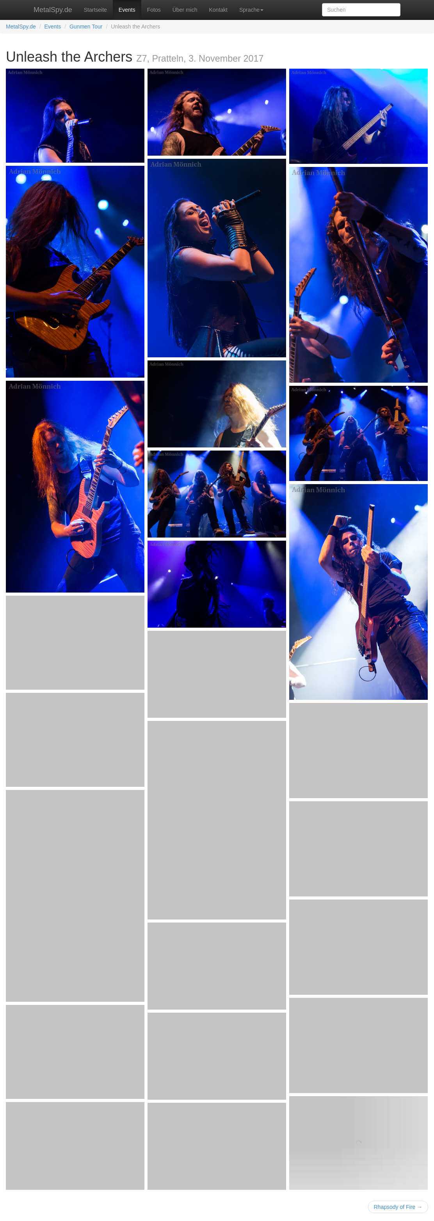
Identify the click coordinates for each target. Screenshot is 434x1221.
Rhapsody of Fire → (398, 1207)
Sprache (251, 10)
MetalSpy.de (53, 10)
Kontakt (218, 10)
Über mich (185, 10)
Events (127, 10)
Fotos (154, 10)
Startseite (95, 10)
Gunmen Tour (86, 26)
